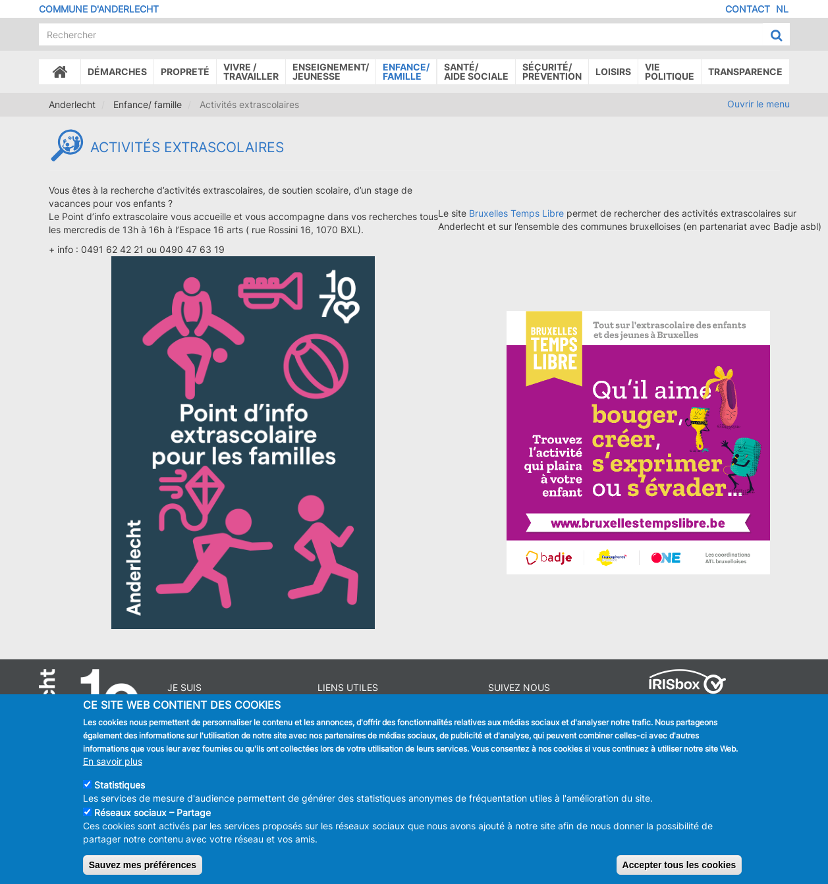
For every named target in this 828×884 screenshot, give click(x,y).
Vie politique (669, 71)
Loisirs (613, 71)
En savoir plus (112, 767)
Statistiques (119, 791)
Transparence (745, 71)
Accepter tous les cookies (679, 871)
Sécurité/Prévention (552, 71)
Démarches (117, 71)
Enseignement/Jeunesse (330, 71)
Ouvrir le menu (758, 103)
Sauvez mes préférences (142, 871)
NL (782, 8)
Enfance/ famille (406, 71)
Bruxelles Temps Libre (516, 213)
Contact (747, 8)
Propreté (185, 71)
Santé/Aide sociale (476, 71)
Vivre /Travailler (251, 71)
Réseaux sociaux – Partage (152, 819)
